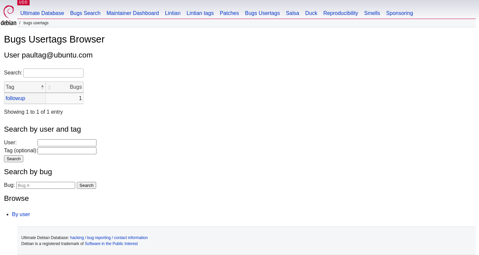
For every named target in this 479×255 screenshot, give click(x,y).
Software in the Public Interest (111, 243)
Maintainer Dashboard (132, 13)
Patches (229, 13)
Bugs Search (85, 13)
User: (10, 142)
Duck (311, 13)
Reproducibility (340, 13)
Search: (13, 72)
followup (15, 98)
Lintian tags (200, 13)
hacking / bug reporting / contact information (109, 237)
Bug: (9, 185)
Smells (372, 13)
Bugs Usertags (262, 13)
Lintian (173, 13)
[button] (42, 87)
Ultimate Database (42, 13)
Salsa (292, 13)
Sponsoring (399, 13)
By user (21, 214)
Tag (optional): (21, 150)
